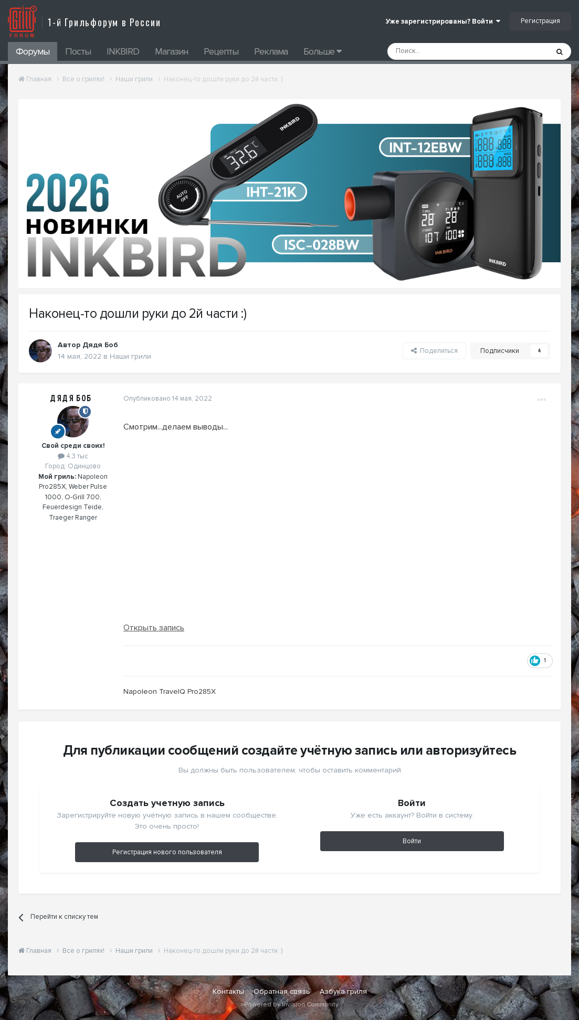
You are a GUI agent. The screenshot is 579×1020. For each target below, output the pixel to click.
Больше (322, 51)
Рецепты (221, 51)
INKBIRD (123, 51)
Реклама (271, 51)
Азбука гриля (343, 991)
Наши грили (130, 356)
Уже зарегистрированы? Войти (443, 21)
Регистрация (540, 21)
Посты (78, 51)
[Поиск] (444, 51)
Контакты (228, 991)
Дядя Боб (71, 398)
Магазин (171, 51)
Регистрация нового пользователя (167, 852)
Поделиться (434, 351)
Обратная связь (282, 991)
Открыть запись (153, 627)
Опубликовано (167, 398)
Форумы (32, 51)
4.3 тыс (73, 456)
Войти (412, 841)
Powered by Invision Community (291, 1004)
